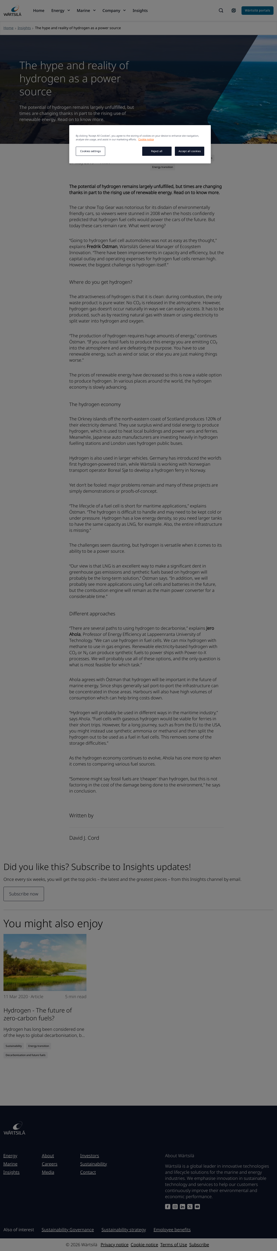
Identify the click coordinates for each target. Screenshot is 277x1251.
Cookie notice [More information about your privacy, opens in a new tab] (146, 139)
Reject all (156, 151)
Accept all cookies (190, 151)
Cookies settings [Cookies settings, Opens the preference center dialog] (90, 151)
